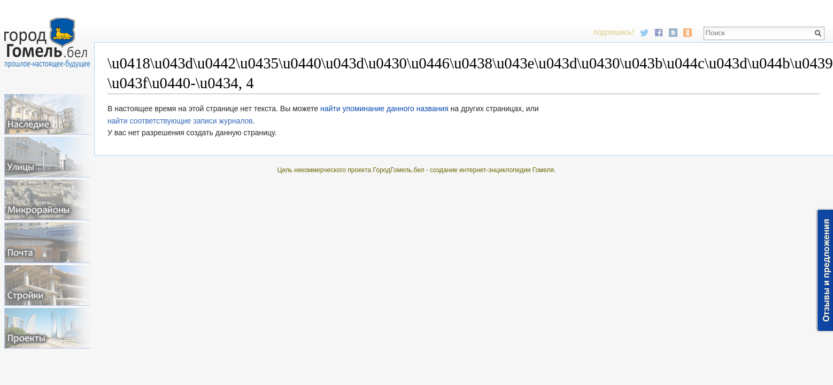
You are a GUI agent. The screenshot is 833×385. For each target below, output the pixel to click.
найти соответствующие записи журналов (180, 121)
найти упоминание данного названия (384, 108)
